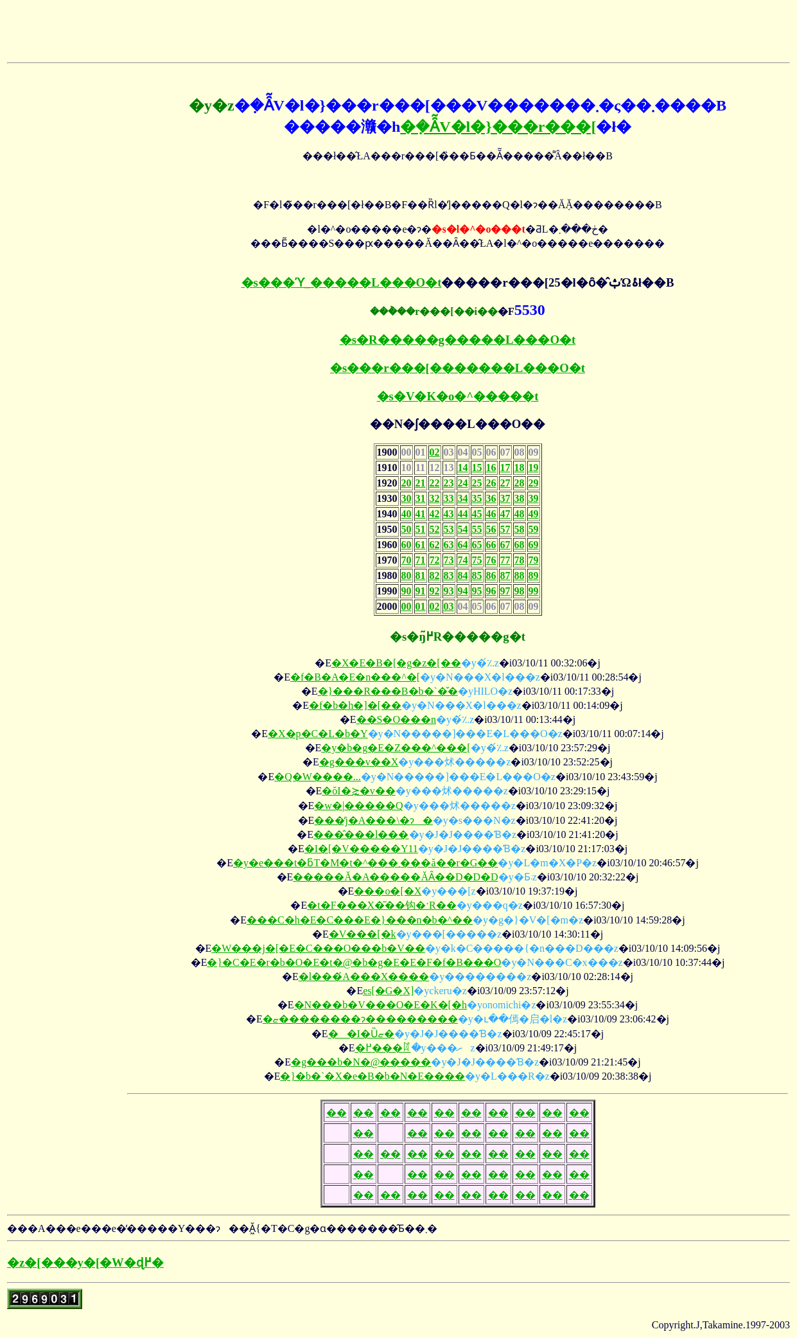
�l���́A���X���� (364, 976)
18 (519, 467)
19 (534, 467)
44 (463, 513)
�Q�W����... (317, 776)
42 (435, 513)
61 (421, 544)
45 (477, 513)
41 (421, 513)
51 (421, 529)
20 (406, 482)
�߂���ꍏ (383, 1047)
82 (435, 575)
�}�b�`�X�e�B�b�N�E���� (372, 1076)
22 (435, 482)
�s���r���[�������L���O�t (457, 368)
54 (463, 529)
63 (449, 544)
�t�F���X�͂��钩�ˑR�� (382, 905)
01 (421, 606)
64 (463, 544)
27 (505, 482)
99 (534, 590)
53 (449, 529)
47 (505, 513)
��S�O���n (396, 719)
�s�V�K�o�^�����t (458, 396)
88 (519, 575)
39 (534, 498)
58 (519, 529)
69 (534, 544)
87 (505, 575)
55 (477, 529)
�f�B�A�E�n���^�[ (355, 677)
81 (421, 575)
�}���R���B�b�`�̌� (388, 691)
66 (491, 544)
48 (519, 513)
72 (435, 560)
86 (491, 575)
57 (505, 529)
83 (449, 575)
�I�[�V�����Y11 (361, 848)
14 (463, 467)
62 (435, 544)
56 (491, 529)
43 (449, 513)
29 (534, 482)
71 (421, 560)
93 (449, 590)
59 (534, 529)
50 (406, 529)
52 (435, 529)
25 (477, 482)
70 (406, 560)
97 (505, 590)
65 (477, 544)
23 (449, 482)
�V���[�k (362, 934)
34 (463, 498)
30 (406, 498)
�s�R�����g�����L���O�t (457, 339)
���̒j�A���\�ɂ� (373, 820)
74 (463, 560)
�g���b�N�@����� (361, 1062)
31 (421, 498)
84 (463, 575)
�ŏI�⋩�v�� (358, 790)
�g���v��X (359, 761)
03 (449, 606)
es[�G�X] (388, 990)
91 (421, 590)
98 (519, 590)
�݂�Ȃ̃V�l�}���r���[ (498, 126)
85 (477, 575)
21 (421, 482)
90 (406, 590)
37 (505, 498)
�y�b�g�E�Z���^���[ (395, 747)
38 (519, 498)
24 (463, 482)
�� (336, 1112)
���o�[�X (387, 891)
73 (449, 560)
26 (491, 482)
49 (534, 513)
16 (491, 467)
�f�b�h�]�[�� (355, 705)
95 (477, 590)
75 (477, 560)
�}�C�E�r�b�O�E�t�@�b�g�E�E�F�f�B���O (354, 962)
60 (406, 544)
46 (491, 513)
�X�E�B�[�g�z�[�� (396, 662)
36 (491, 498)
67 (505, 544)
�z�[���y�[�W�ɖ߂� (85, 1262)
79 (534, 560)
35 (477, 498)
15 (477, 467)
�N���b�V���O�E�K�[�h (380, 1004)
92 (435, 590)
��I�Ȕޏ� (361, 1033)
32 (435, 498)
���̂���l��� (360, 834)
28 (519, 482)
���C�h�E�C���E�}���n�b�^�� (360, 919)
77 (505, 560)
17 (505, 467)
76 (491, 560)
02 (435, 452)
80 (406, 575)
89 (534, 575)
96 (491, 590)
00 (406, 606)
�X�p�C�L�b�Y (318, 733)
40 (406, 513)
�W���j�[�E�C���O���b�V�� (318, 948)
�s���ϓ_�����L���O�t (341, 282)
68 (519, 544)
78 (519, 560)
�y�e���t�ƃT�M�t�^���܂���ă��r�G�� (365, 862)
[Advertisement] (157, 26)
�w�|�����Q (358, 805)
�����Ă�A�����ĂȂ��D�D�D (395, 876)
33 (449, 498)
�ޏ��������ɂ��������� (360, 1018)
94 (463, 590)
